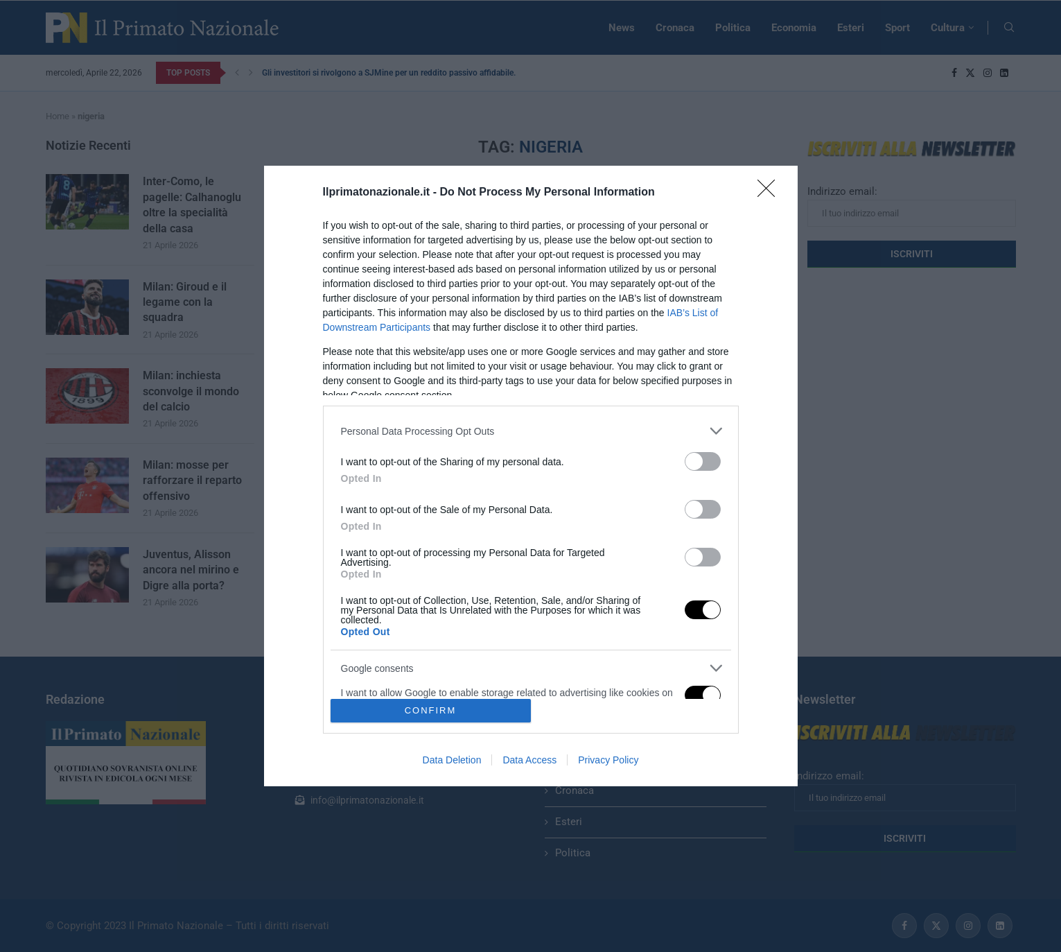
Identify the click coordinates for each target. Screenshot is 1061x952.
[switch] (703, 461)
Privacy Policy (608, 759)
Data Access (529, 759)
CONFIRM (431, 709)
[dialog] (531, 476)
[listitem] (531, 431)
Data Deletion (452, 759)
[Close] (770, 193)
